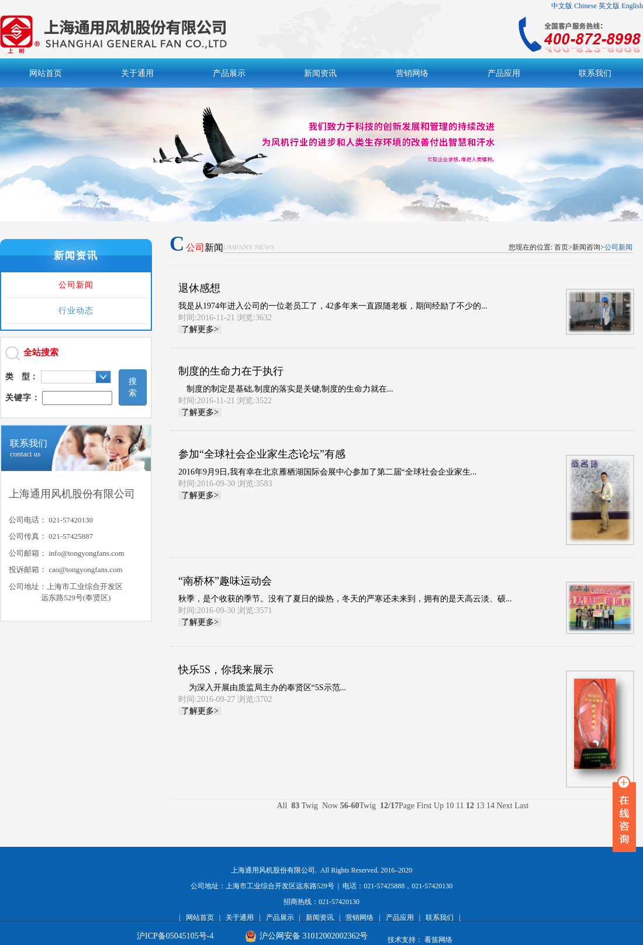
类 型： (21, 376)
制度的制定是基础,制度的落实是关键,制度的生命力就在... (363, 385)
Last (521, 805)
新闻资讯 (320, 917)
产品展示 (280, 917)
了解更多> (200, 329)
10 (450, 805)
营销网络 (359, 917)
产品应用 (400, 917)
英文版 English (621, 6)
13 (480, 805)
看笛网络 (438, 940)
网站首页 (200, 917)
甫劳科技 (480, 940)
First (424, 805)
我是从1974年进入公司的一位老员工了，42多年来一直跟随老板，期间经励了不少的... (363, 302)
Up (439, 805)
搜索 (133, 387)
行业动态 (76, 310)
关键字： (22, 397)
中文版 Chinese (574, 6)
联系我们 (440, 917)
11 (460, 805)
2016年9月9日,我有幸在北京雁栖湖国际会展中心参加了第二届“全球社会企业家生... (363, 468)
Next (506, 805)
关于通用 (240, 917)
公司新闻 (76, 285)
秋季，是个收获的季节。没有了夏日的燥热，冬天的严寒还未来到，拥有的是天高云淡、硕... (363, 595)
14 (490, 805)
